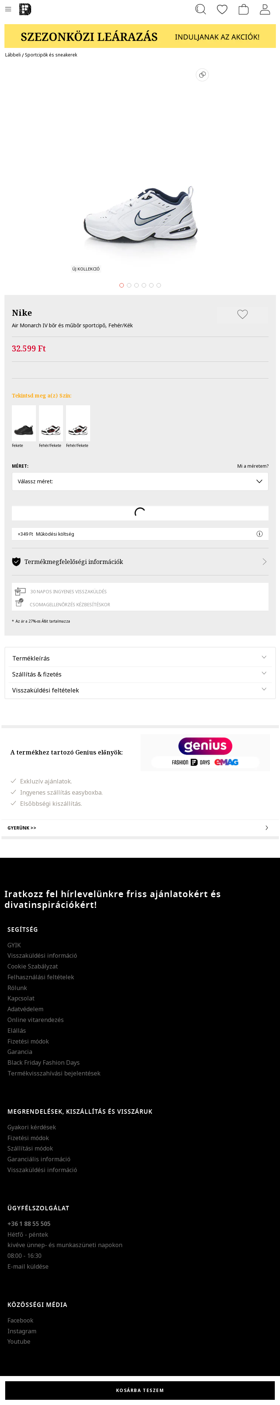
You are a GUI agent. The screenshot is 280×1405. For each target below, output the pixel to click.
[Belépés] (265, 9)
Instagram (21, 1331)
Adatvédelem (25, 1009)
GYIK (14, 945)
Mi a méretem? (253, 466)
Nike (22, 312)
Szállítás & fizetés (37, 674)
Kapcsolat (20, 998)
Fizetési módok (28, 1041)
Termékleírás (31, 658)
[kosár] (243, 9)
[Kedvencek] (222, 9)
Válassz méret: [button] (140, 481)
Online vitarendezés (35, 1020)
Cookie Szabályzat (32, 966)
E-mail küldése (28, 1266)
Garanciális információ (38, 1159)
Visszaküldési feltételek (45, 690)
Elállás (16, 1030)
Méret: (20, 466)
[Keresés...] (200, 9)
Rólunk (17, 988)
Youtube (18, 1341)
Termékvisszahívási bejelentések (54, 1073)
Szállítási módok (30, 1148)
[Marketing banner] (140, 32)
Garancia (19, 1052)
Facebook (20, 1320)
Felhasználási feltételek (40, 977)
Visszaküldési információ (42, 955)
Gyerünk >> (140, 827)
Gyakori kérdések (31, 1127)
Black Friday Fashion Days (43, 1062)
